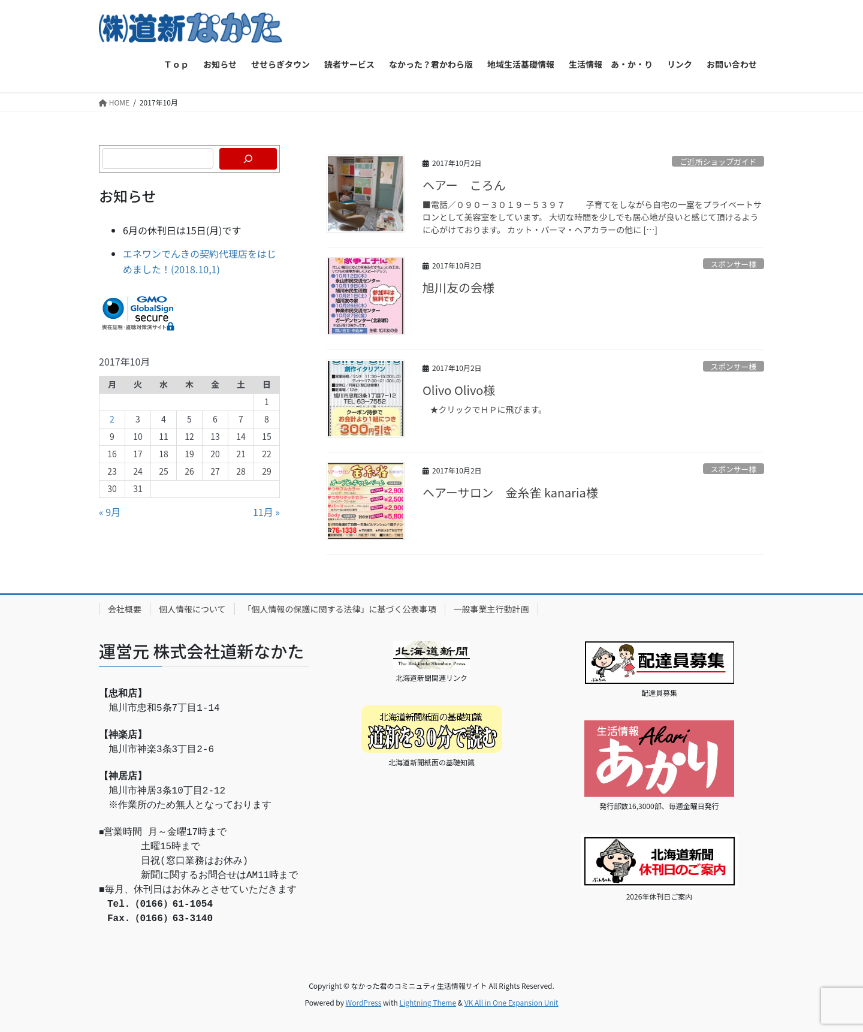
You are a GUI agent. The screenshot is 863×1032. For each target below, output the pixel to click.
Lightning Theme (427, 1002)
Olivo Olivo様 (459, 390)
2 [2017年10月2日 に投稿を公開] (112, 419)
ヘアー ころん (464, 185)
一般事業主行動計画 (491, 609)
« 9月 (109, 512)
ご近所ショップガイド (718, 161)
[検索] (248, 159)
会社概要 (124, 609)
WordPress (364, 1002)
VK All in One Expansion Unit (511, 1002)
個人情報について (192, 609)
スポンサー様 (733, 264)
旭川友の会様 (458, 287)
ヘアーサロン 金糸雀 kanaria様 (510, 492)
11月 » (266, 512)
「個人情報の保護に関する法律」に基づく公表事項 (339, 609)
